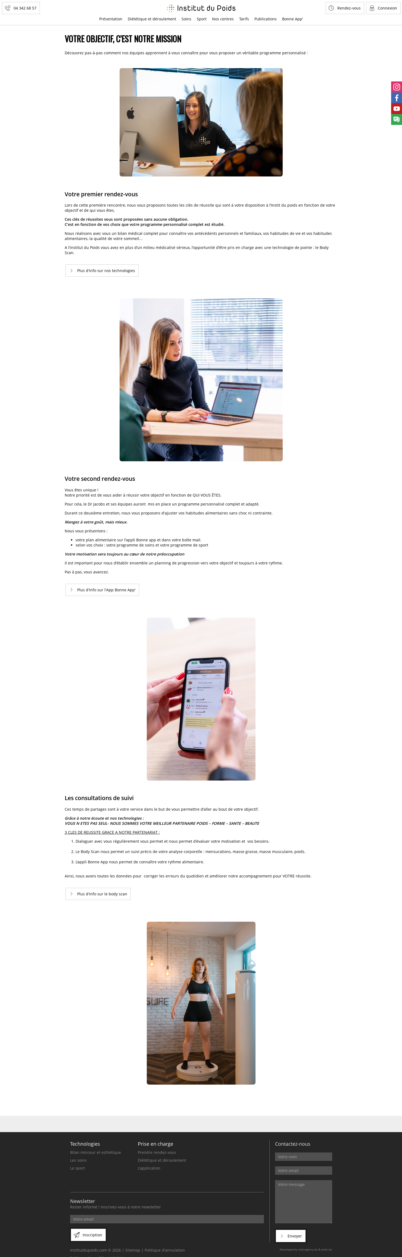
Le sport (77, 1168)
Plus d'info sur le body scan (102, 893)
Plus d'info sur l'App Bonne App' (106, 589)
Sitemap (132, 1250)
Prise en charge (155, 1144)
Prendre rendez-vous (157, 1152)
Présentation (110, 18)
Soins (186, 18)
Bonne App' (292, 18)
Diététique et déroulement (152, 18)
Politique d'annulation (165, 1250)
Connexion (387, 8)
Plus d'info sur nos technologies (106, 270)
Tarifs (244, 18)
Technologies (85, 1144)
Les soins (78, 1160)
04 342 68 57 (25, 8)
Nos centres (223, 18)
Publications (265, 18)
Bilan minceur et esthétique (95, 1152)
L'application (149, 1168)
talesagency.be (308, 1249)
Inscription (92, 1234)
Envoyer (295, 1236)
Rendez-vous (349, 8)
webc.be (326, 1249)
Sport (202, 18)
